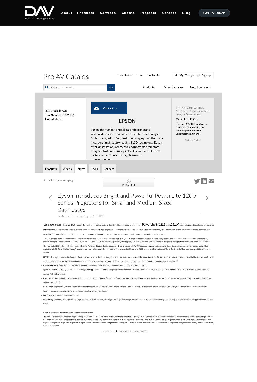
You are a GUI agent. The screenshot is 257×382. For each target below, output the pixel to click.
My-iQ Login (186, 75)
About (66, 13)
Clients (128, 13)
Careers (169, 13)
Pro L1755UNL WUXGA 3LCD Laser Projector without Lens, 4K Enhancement (192, 111)
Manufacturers (174, 87)
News (139, 74)
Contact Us (153, 74)
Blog (186, 13)
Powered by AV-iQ (139, 331)
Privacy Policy (123, 331)
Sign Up (206, 75)
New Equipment (200, 87)
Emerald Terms (108, 331)
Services (108, 13)
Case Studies (125, 74)
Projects (148, 13)
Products (85, 13)
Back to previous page (59, 180)
